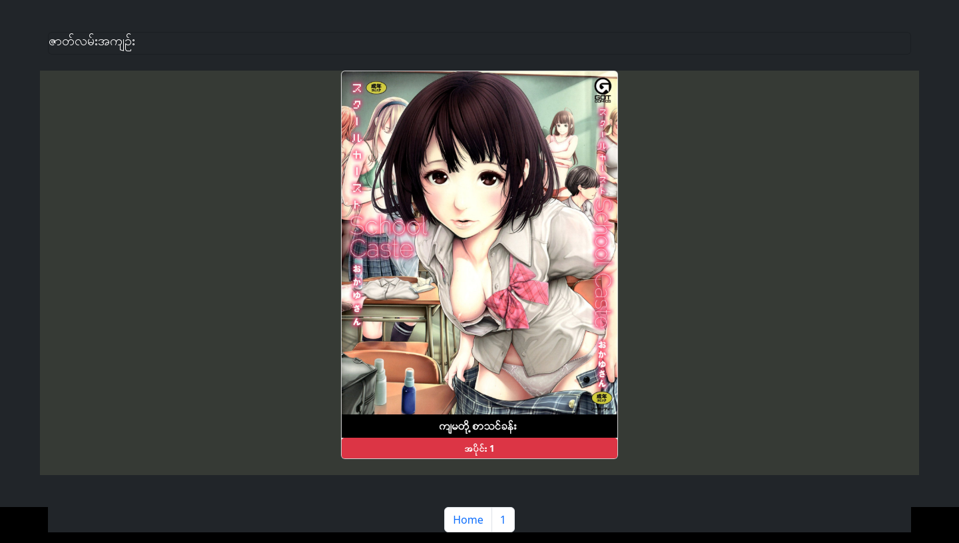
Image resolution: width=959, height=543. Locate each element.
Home (468, 519)
